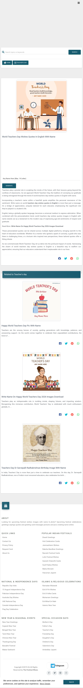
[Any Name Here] (41, 178)
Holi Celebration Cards (51, 541)
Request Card (7, 549)
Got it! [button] (71, 682)
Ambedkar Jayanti (49, 650)
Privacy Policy (7, 545)
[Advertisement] (41, 22)
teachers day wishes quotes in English (43, 203)
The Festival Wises (30, 670)
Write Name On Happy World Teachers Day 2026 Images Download (37, 226)
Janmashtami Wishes (50, 545)
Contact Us (6, 541)
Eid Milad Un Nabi (49, 601)
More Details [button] (45, 684)
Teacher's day (20, 63)
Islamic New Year (49, 605)
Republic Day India (9, 586)
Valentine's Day (48, 646)
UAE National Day (9, 601)
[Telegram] (57, 665)
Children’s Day (47, 642)
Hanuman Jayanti (49, 573)
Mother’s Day (47, 622)
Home (7, 63)
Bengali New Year (9, 630)
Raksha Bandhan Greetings (52, 549)
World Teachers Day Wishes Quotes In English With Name (28, 136)
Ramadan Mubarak (49, 586)
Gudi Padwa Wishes (50, 565)
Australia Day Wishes (10, 597)
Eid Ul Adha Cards (49, 593)
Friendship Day (48, 634)
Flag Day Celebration (10, 609)
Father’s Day (47, 626)
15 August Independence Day (13, 590)
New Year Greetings (10, 622)
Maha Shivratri (48, 569)
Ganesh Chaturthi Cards (51, 561)
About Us (5, 553)
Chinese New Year (9, 638)
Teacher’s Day (47, 630)
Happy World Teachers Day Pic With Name (21, 325)
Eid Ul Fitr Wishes (49, 590)
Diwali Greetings (48, 537)
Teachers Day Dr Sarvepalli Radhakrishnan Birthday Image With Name (34, 468)
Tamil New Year (8, 634)
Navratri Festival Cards (51, 553)
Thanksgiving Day (9, 642)
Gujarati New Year (9, 626)
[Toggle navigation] (78, 3)
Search (74, 52)
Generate (9, 186)
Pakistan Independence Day (13, 593)
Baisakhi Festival (8, 646)
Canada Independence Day (12, 605)
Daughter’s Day (48, 638)
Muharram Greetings (50, 597)
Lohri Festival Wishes (50, 557)
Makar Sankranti (8, 650)
